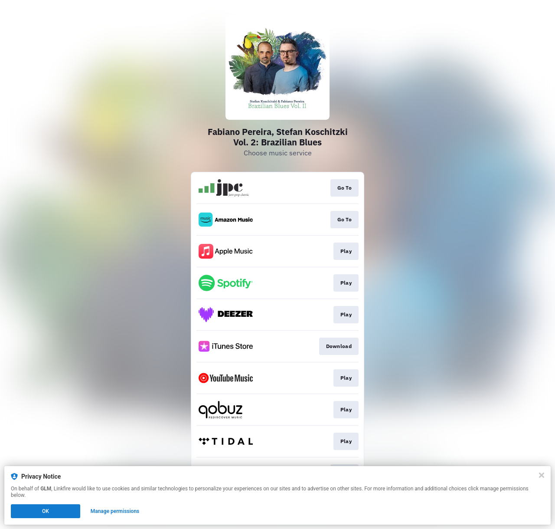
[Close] (541, 475)
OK (45, 511)
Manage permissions (115, 511)
